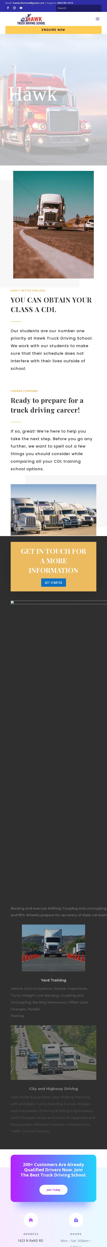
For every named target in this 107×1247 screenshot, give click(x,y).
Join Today (53, 1189)
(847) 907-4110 (65, 3)
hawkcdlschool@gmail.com (29, 3)
